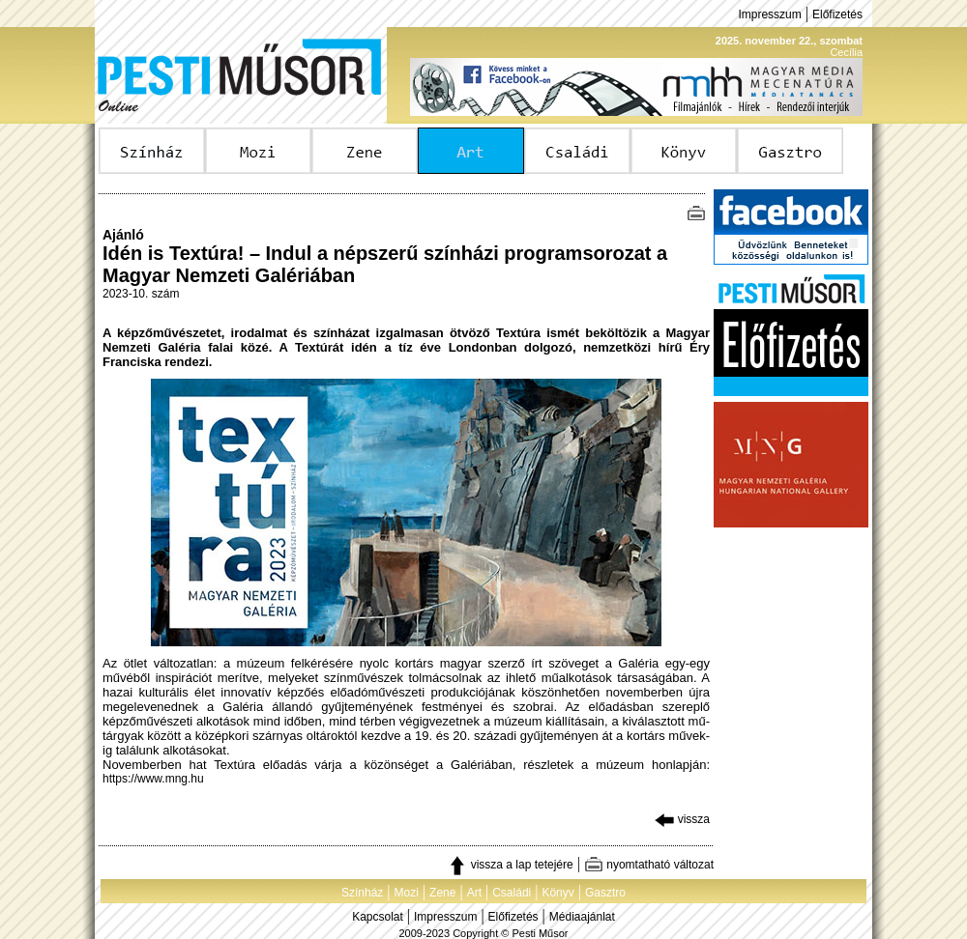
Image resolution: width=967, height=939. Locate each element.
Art (474, 892)
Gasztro (605, 892)
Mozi (407, 892)
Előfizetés (837, 14)
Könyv (557, 892)
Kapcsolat (377, 917)
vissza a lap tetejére (510, 864)
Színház (362, 892)
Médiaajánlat (582, 917)
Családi (511, 892)
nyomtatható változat (649, 864)
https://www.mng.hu (153, 778)
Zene (442, 892)
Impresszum (769, 14)
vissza (682, 819)
